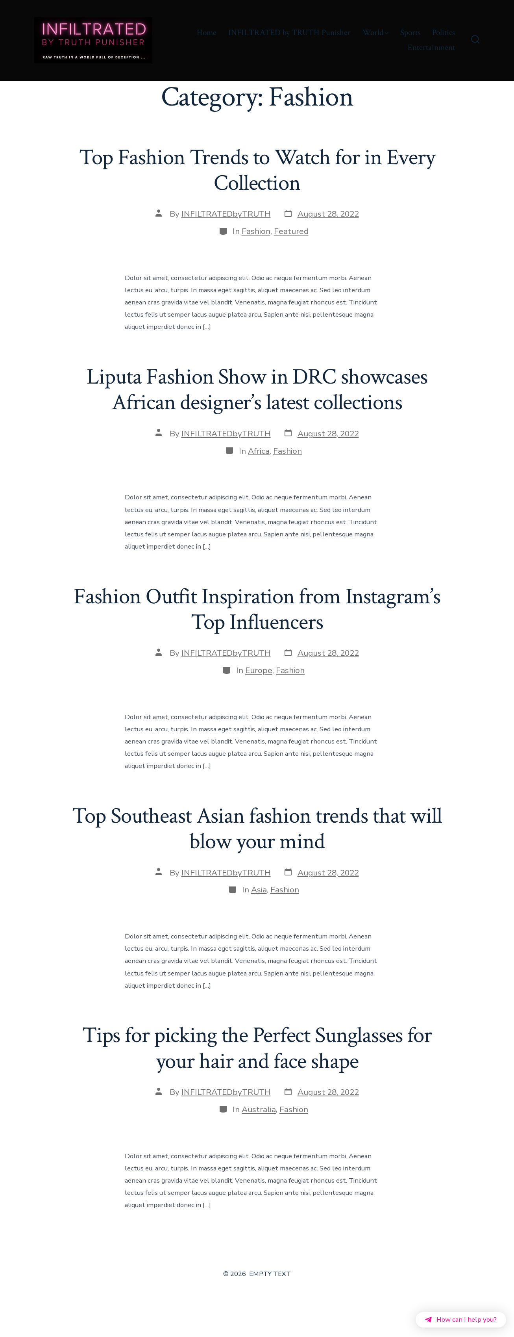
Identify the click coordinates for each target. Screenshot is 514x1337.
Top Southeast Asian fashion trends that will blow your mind (257, 828)
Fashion (256, 231)
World (375, 32)
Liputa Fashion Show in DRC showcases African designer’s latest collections (257, 389)
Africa (259, 450)
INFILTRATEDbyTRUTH (226, 213)
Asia (259, 889)
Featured (291, 231)
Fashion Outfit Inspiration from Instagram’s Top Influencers (257, 609)
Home (206, 32)
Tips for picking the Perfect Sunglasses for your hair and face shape (257, 1048)
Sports (410, 32)
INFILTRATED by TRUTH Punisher (289, 32)
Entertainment (431, 47)
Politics (443, 32)
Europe (258, 670)
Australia (259, 1109)
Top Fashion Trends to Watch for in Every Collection (257, 170)
